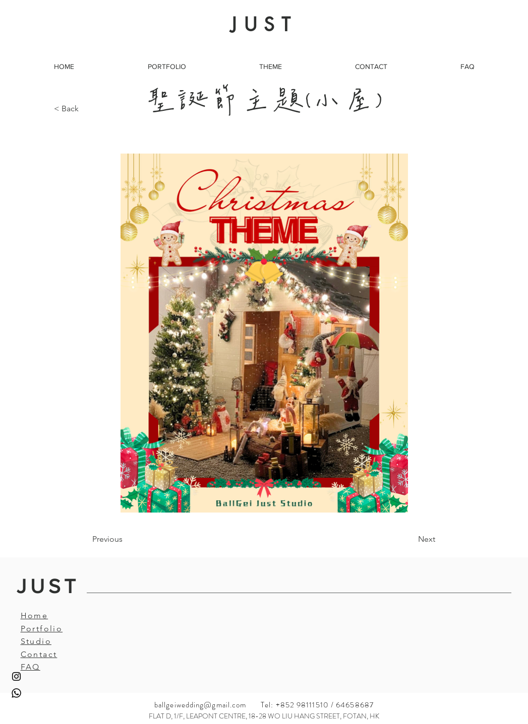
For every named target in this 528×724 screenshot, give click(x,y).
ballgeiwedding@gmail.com (200, 704)
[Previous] (125, 539)
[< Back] (87, 109)
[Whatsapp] (16, 693)
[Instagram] (16, 676)
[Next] (410, 539)
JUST (48, 586)
